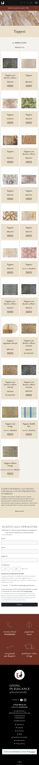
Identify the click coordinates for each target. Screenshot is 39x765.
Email (3, 539)
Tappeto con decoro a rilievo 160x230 (10, 384)
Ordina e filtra (19, 43)
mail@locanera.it (19, 721)
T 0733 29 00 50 (19, 716)
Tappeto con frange (10, 425)
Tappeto (28, 75)
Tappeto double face (29, 425)
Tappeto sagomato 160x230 (10, 341)
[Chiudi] (36, 8)
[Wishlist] (21, 3)
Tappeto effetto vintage (10, 464)
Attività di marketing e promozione (23, 585)
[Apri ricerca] (24, 3)
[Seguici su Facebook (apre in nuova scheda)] (21, 700)
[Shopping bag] (31, 3)
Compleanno (5, 565)
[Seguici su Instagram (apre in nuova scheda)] (25, 700)
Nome (3, 547)
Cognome (4, 556)
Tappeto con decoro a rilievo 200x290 (29, 343)
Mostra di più (19, 511)
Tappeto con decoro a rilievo (10, 76)
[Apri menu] (36, 2)
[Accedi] (27, 3)
